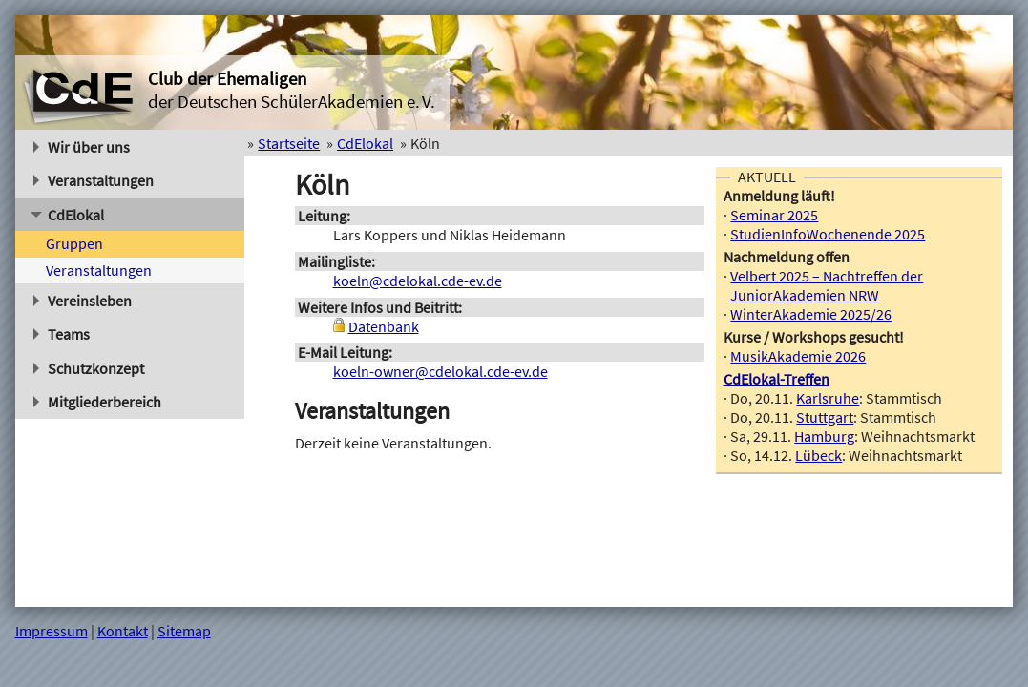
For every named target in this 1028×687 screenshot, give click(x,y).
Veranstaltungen (94, 180)
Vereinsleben (83, 300)
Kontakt (122, 630)
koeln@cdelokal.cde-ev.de (417, 280)
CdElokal (67, 214)
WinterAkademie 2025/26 (811, 313)
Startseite (289, 143)
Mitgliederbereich (97, 401)
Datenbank (383, 326)
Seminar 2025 (774, 214)
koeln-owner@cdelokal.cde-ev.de (440, 371)
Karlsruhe (827, 397)
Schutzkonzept (89, 368)
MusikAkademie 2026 (798, 355)
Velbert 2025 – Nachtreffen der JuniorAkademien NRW (826, 285)
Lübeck (818, 455)
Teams (62, 334)
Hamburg (824, 436)
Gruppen (74, 243)
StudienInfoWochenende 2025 (827, 233)
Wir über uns (82, 146)
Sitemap (184, 630)
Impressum (51, 630)
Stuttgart (824, 417)
